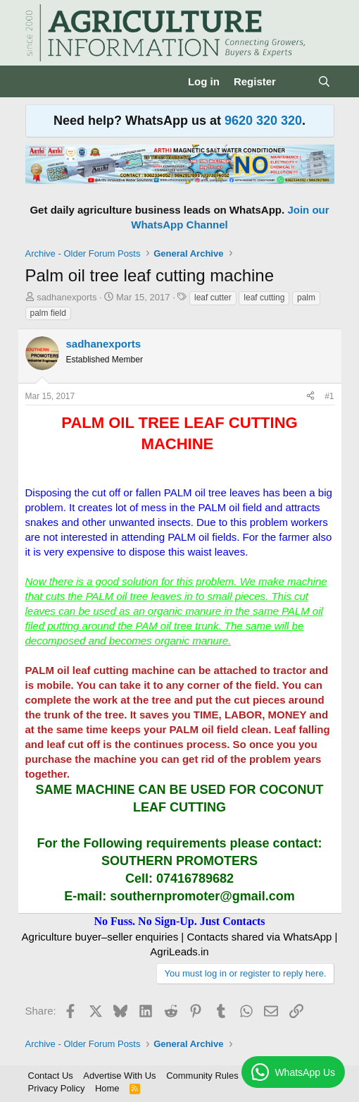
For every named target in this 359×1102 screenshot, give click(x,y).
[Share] (310, 396)
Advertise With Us (119, 1075)
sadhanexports (66, 297)
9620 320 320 (263, 121)
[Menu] (37, 82)
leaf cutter (213, 297)
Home (107, 1088)
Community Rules (202, 1075)
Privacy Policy (56, 1088)
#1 (329, 396)
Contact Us (50, 1075)
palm (306, 297)
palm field (48, 313)
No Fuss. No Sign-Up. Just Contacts (179, 921)
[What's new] (296, 81)
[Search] (324, 81)
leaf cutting (264, 297)
